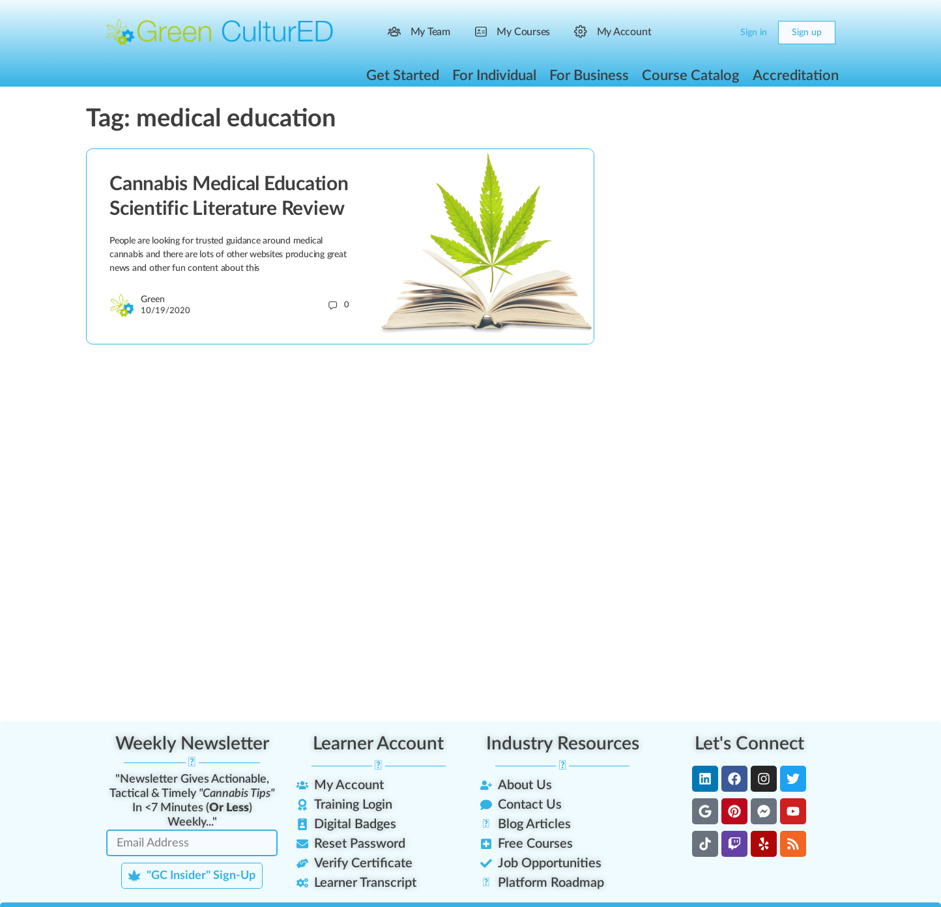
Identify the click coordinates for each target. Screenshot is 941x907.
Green (153, 299)
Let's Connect (749, 743)
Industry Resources (562, 743)
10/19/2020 (165, 311)
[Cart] (719, 32)
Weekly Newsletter (192, 743)
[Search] (693, 32)
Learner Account (378, 743)
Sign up (807, 32)
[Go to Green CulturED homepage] (220, 32)
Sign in (753, 32)
